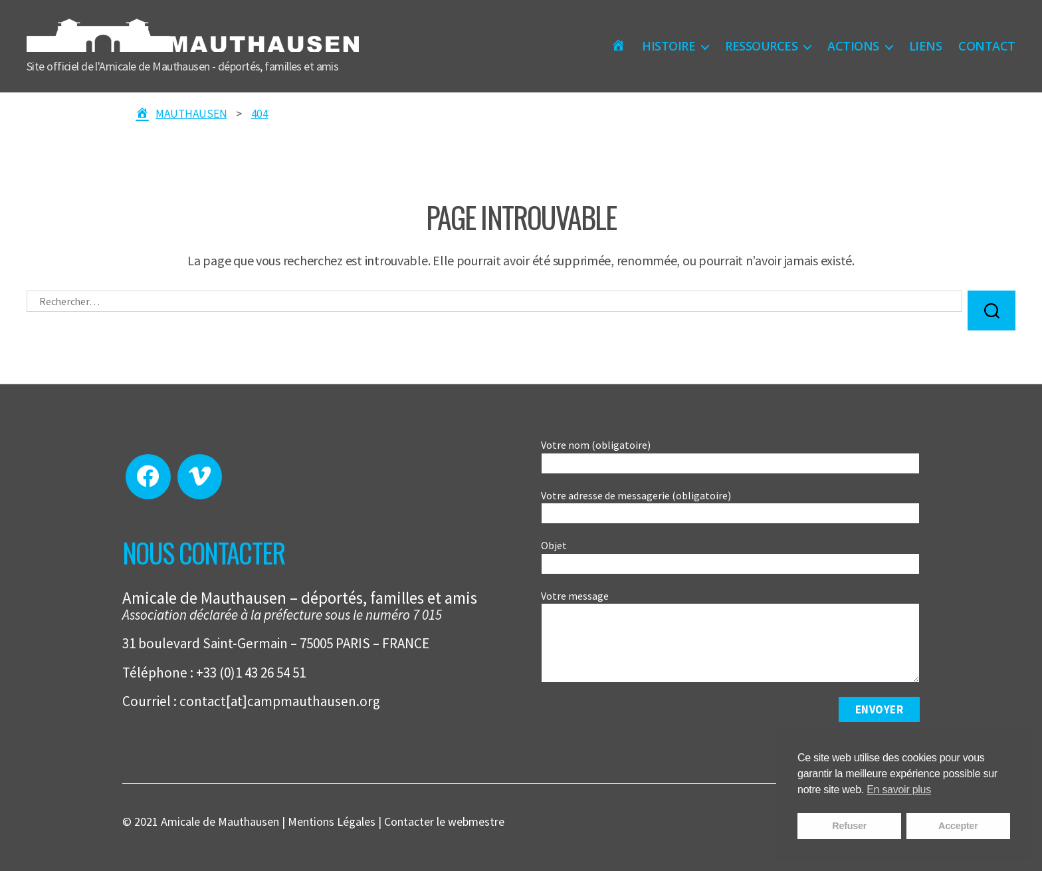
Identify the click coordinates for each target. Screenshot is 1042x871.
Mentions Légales (331, 821)
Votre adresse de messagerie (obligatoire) (730, 507)
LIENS (925, 46)
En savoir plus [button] (899, 789)
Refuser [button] (849, 825)
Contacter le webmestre (444, 821)
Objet (730, 556)
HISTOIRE (668, 46)
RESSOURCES (761, 46)
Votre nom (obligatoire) (730, 456)
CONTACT (986, 46)
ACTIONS (853, 46)
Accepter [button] (958, 825)
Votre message (730, 636)
